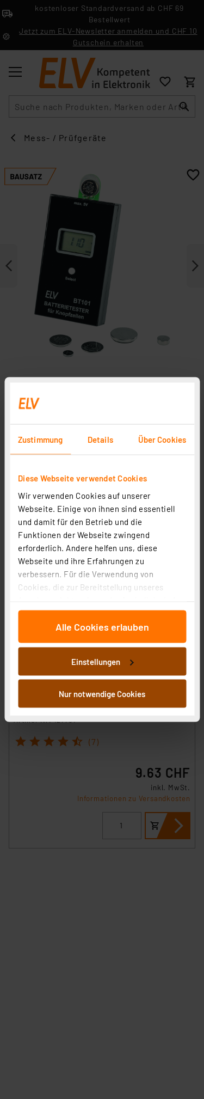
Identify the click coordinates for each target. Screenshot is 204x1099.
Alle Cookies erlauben (102, 627)
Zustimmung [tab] (40, 439)
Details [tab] (100, 439)
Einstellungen (102, 661)
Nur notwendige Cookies (102, 694)
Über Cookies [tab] (162, 439)
